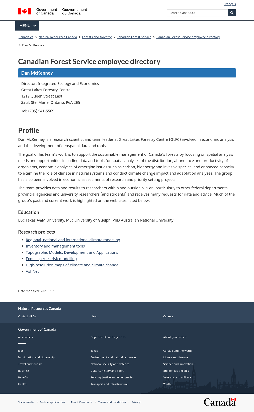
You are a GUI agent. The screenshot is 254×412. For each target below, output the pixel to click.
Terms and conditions (112, 402)
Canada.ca (26, 37)
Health (22, 384)
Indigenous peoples (176, 370)
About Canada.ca (81, 402)
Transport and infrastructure (109, 384)
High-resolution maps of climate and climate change (72, 265)
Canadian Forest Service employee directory (188, 37)
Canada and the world (177, 350)
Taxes (94, 350)
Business (24, 370)
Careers (168, 316)
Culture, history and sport (107, 370)
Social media (26, 402)
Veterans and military (177, 377)
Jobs (20, 350)
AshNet (32, 271)
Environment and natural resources (113, 357)
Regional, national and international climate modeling (73, 239)
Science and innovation (178, 364)
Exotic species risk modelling (51, 258)
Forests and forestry (97, 37)
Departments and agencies (108, 337)
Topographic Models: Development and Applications (72, 252)
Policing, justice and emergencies (112, 377)
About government (175, 337)
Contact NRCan (27, 316)
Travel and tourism (30, 364)
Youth (167, 384)
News (94, 316)
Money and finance (175, 357)
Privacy (136, 402)
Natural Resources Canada (58, 37)
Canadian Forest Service (134, 37)
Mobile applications (52, 402)
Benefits (23, 377)
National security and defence (110, 364)
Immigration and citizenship (36, 357)
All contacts (25, 337)
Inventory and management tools (55, 246)
